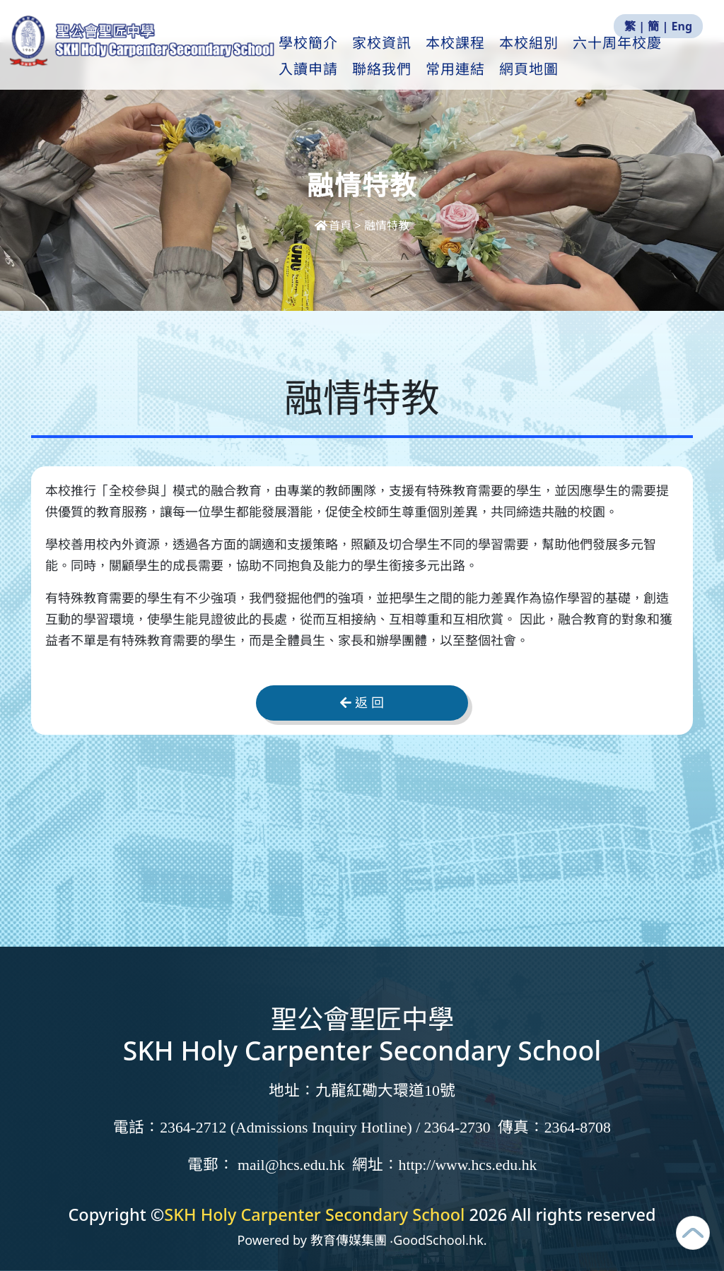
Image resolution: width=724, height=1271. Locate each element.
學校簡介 (345, 57)
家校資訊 (418, 57)
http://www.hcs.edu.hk (468, 1165)
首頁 (334, 225)
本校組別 (565, 57)
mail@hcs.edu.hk (291, 1165)
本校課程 (492, 57)
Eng (682, 26)
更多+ (632, 57)
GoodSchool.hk (438, 1239)
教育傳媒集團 (348, 1239)
